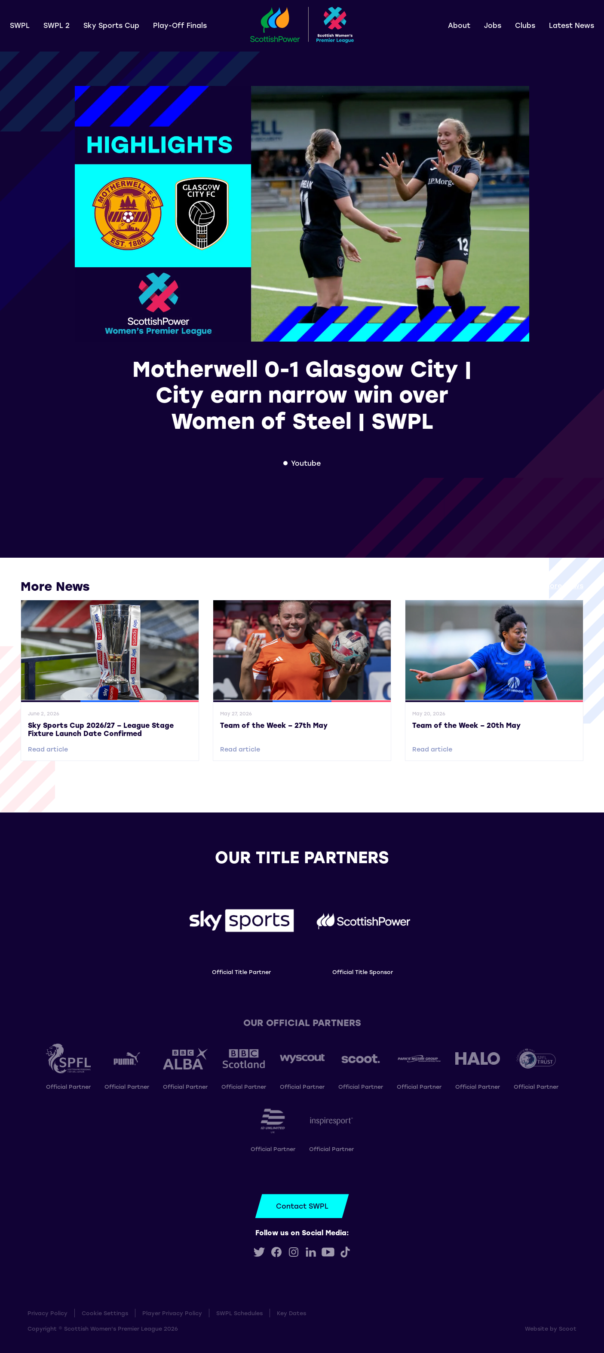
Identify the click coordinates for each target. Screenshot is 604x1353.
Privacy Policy (47, 1312)
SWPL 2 (56, 25)
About (459, 25)
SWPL (20, 25)
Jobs (492, 25)
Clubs (525, 25)
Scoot (567, 1328)
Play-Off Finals (180, 25)
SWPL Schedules (239, 1312)
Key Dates (291, 1312)
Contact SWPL (302, 1205)
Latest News (571, 25)
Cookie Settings (105, 1312)
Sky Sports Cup (111, 25)
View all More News (549, 585)
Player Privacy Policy (172, 1312)
